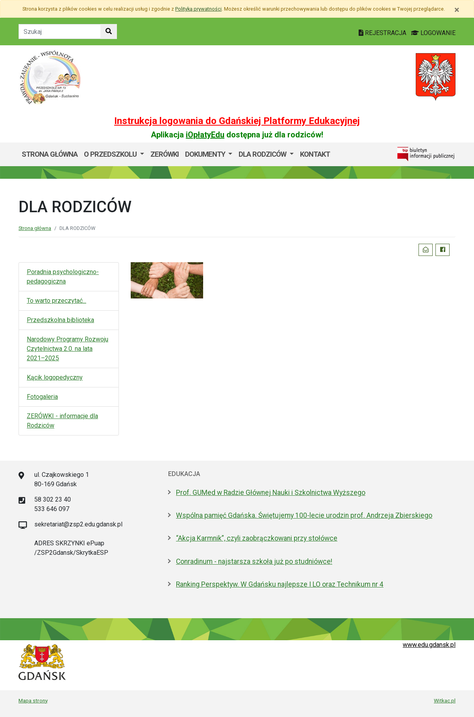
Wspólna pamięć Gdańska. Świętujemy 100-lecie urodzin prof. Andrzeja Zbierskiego (304, 515)
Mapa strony (33, 700)
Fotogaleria (42, 396)
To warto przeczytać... (56, 300)
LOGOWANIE (433, 33)
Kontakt (315, 154)
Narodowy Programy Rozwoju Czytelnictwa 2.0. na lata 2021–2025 (67, 348)
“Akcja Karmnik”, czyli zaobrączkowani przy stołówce (256, 538)
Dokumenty (206, 154)
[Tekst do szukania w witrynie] (60, 31)
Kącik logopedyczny (55, 377)
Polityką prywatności (198, 9)
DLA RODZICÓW (263, 154)
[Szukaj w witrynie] (108, 31)
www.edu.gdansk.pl (429, 644)
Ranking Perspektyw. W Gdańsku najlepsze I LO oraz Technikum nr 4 (279, 584)
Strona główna (50, 154)
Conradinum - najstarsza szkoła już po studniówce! (254, 561)
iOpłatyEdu (205, 134)
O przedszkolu (111, 154)
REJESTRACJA (383, 33)
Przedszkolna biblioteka (60, 320)
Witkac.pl (444, 700)
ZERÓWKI (164, 154)
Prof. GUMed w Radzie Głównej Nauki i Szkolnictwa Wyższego (270, 493)
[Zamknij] (456, 10)
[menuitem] (114, 154)
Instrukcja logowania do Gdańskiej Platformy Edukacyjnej (237, 120)
